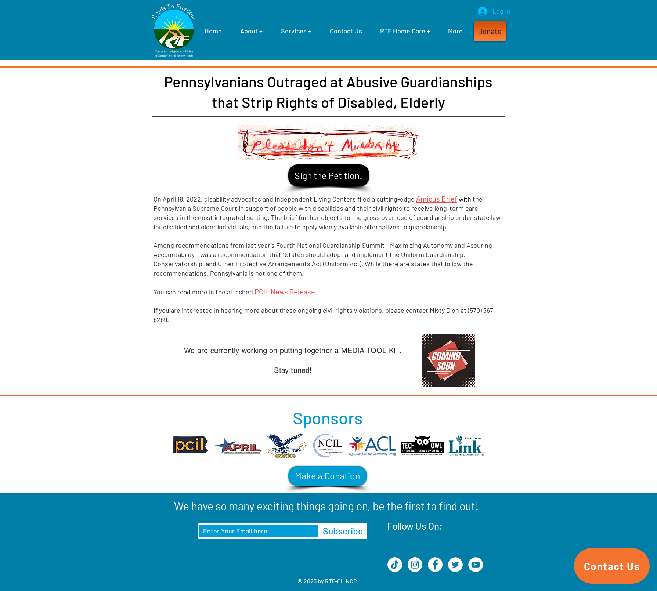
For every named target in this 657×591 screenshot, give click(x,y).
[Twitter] (455, 564)
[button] (490, 31)
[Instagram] (415, 564)
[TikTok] (394, 564)
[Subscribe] (342, 531)
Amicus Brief (436, 198)
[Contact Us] (612, 566)
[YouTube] (475, 564)
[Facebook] (435, 564)
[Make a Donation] (327, 476)
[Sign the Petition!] (328, 175)
